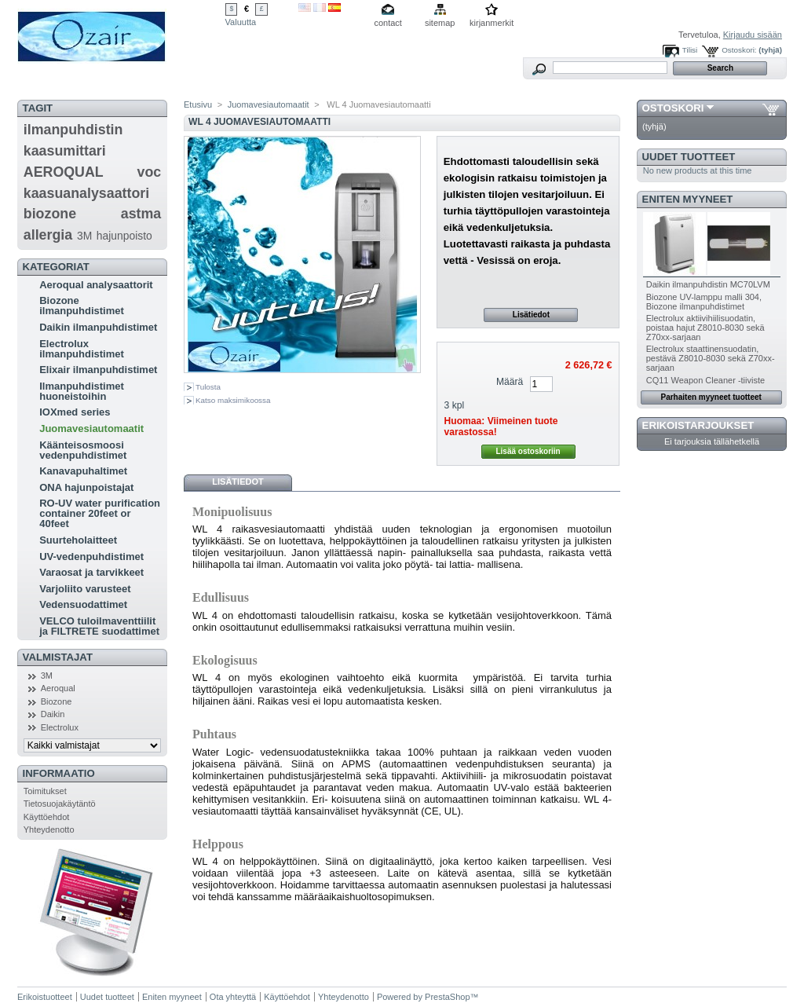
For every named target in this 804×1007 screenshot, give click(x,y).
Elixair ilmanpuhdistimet (98, 369)
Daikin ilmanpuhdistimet (98, 327)
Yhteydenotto (49, 829)
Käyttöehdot (47, 817)
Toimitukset (45, 791)
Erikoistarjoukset (698, 425)
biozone (50, 214)
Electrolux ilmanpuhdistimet (81, 349)
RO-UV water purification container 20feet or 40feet (99, 513)
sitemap (440, 22)
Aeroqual (58, 688)
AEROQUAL (64, 172)
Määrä (509, 381)
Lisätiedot (531, 314)
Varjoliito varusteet (84, 589)
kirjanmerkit (491, 22)
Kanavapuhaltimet (83, 471)
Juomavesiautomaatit (91, 428)
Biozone (56, 701)
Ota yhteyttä (233, 997)
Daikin (53, 714)
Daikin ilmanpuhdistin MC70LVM (708, 284)
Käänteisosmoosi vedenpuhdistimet (82, 450)
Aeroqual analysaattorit (96, 285)
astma (141, 214)
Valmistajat (58, 657)
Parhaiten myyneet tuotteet (711, 397)
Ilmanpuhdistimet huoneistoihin (81, 391)
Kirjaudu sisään (752, 34)
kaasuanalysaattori (86, 193)
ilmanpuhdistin (73, 129)
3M (84, 235)
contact (387, 22)
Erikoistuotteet (44, 997)
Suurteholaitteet (78, 540)
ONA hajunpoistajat (86, 487)
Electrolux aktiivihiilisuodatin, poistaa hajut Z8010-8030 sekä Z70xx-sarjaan (705, 327)
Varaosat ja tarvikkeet (91, 572)
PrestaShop (447, 997)
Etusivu (198, 104)
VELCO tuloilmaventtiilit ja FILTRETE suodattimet (99, 626)
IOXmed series (74, 412)
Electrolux (60, 727)
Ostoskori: (739, 50)
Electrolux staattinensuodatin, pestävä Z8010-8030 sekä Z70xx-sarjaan (710, 358)
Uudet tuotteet (689, 157)
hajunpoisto (124, 235)
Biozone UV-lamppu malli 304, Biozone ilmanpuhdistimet (704, 301)
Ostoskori (673, 108)
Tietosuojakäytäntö (60, 803)
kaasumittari (65, 151)
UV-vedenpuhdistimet (91, 556)
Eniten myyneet (687, 199)
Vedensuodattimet (83, 604)
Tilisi (689, 50)
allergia (48, 235)
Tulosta (208, 387)
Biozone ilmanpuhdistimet (81, 306)
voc (149, 172)
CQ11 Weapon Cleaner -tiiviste (705, 380)
